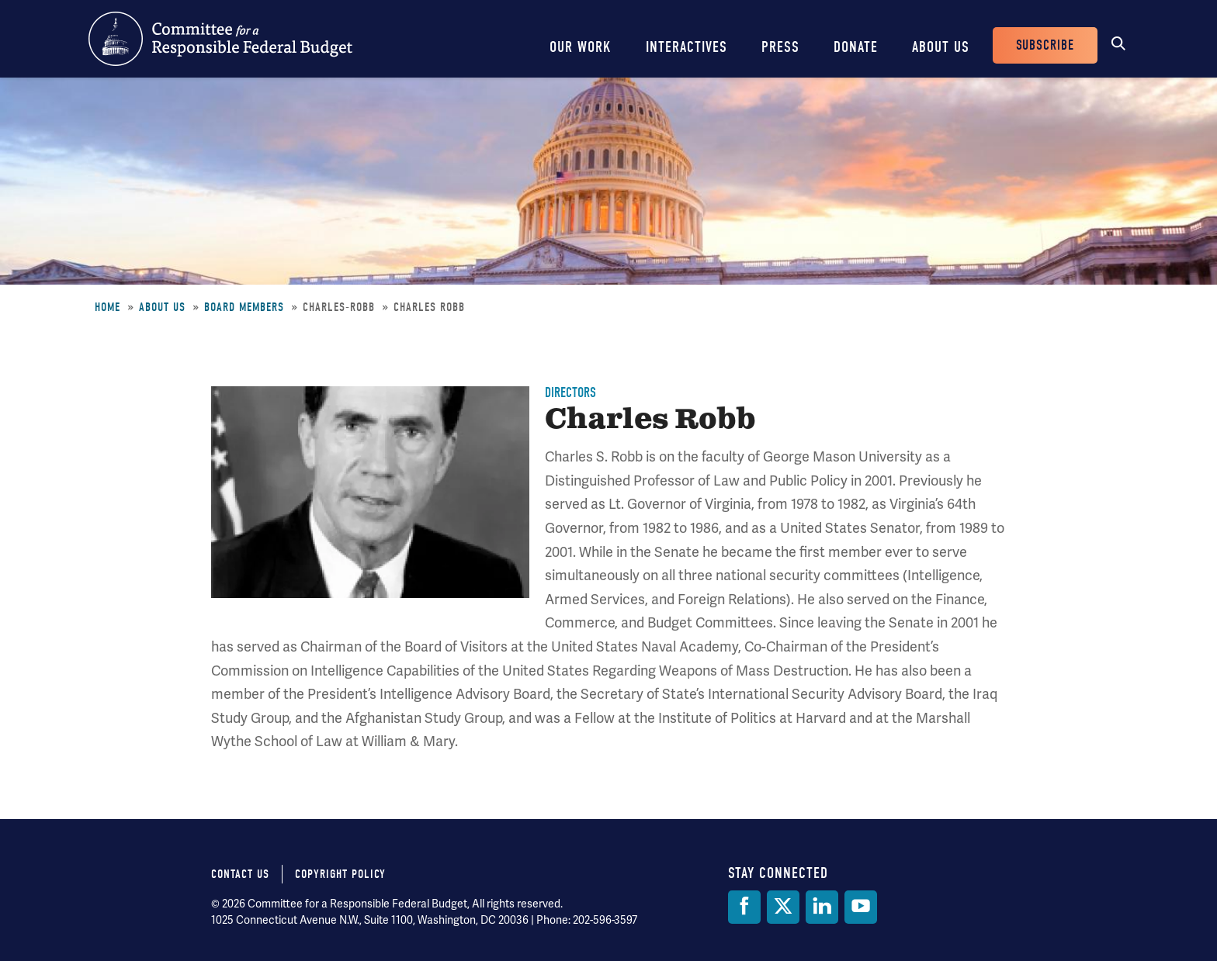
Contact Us (240, 874)
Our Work (581, 47)
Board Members (244, 307)
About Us (940, 47)
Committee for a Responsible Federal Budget (220, 39)
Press (780, 47)
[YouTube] (860, 907)
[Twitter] (783, 907)
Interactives (686, 47)
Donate (856, 47)
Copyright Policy (340, 874)
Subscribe (1045, 45)
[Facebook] (744, 907)
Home (107, 307)
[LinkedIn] (822, 907)
